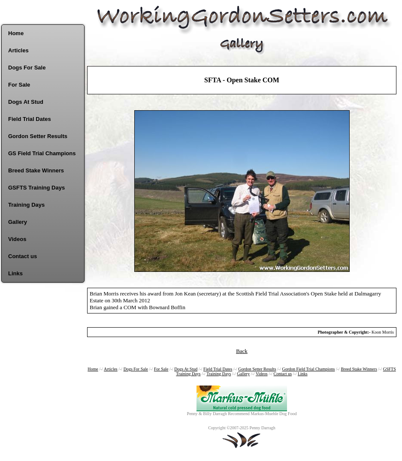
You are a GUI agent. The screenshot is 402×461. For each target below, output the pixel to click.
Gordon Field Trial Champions (308, 369)
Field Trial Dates (29, 119)
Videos (17, 239)
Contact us (22, 256)
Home (16, 33)
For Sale (19, 84)
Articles (18, 50)
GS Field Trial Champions (42, 153)
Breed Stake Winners (36, 170)
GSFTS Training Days (36, 187)
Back (242, 351)
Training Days (26, 205)
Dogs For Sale (26, 67)
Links (15, 273)
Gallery (17, 222)
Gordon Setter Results (37, 136)
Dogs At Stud (25, 102)
